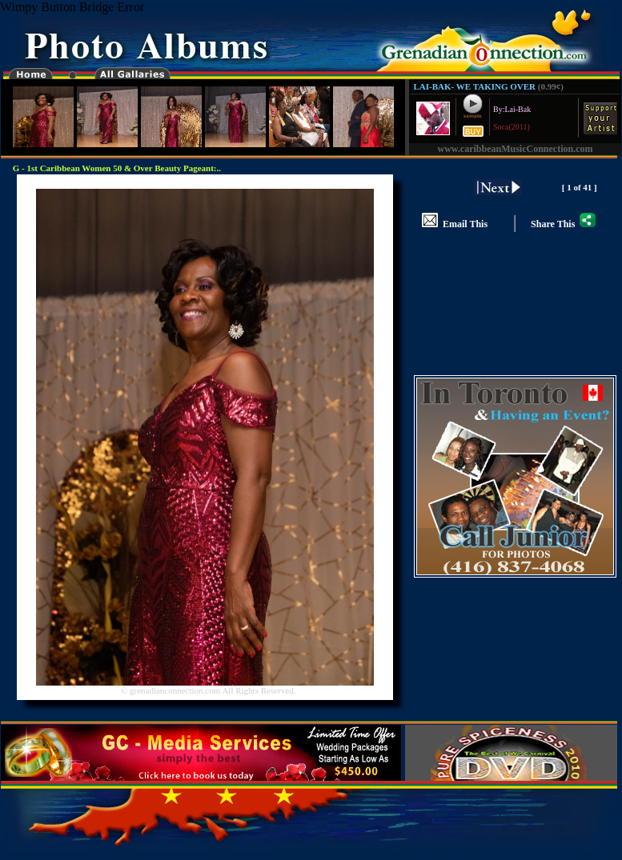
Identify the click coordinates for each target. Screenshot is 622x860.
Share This (563, 224)
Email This (455, 224)
